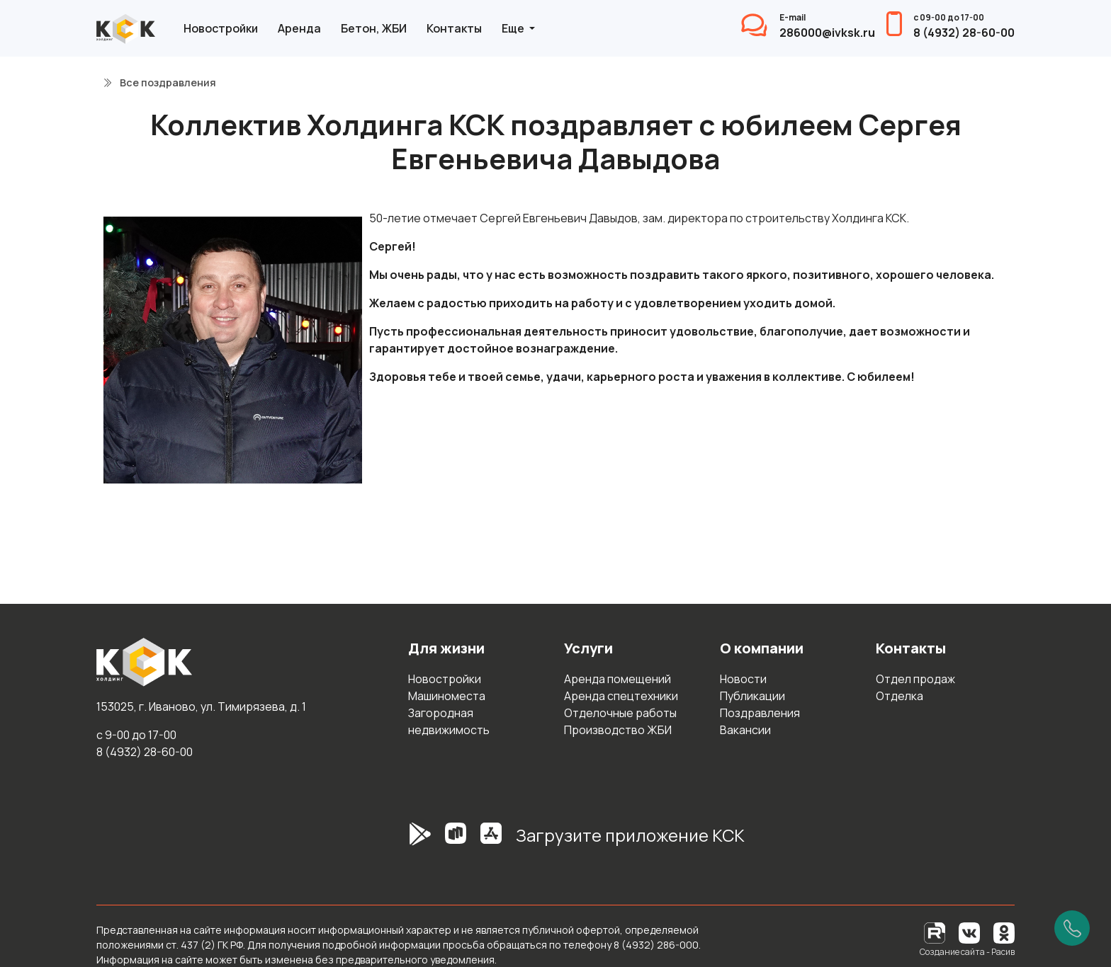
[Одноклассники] (1004, 932)
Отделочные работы (620, 713)
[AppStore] (491, 841)
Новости (743, 679)
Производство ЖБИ (618, 730)
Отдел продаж (915, 679)
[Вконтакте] (969, 932)
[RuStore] (455, 841)
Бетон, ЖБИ (374, 28)
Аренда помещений (617, 679)
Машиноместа (446, 696)
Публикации (752, 696)
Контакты (454, 28)
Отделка (899, 696)
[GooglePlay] (399, 841)
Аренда (299, 28)
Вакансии (745, 730)
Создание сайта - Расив (967, 952)
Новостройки (221, 28)
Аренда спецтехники (621, 696)
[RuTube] (935, 932)
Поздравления (760, 713)
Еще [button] (514, 28)
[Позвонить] (1072, 928)
